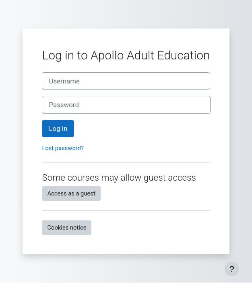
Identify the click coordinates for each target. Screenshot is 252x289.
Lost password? (63, 148)
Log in (58, 128)
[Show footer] (232, 269)
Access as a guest (71, 193)
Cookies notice (66, 227)
